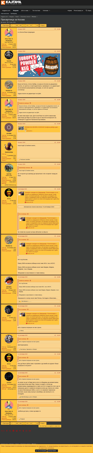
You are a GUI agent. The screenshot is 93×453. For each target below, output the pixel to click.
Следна (42, 25)
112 (31, 25)
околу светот (12, 181)
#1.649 (58, 372)
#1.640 (58, 123)
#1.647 (58, 335)
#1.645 (58, 277)
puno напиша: (23, 339)
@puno (45, 232)
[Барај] (88, 10)
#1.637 (58, 51)
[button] (30, 10)
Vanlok (4, 22)
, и (28, 349)
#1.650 (58, 401)
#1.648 (58, 354)
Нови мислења (5, 13)
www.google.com (12, 389)
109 (20, 25)
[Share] (55, 29)
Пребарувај (14, 13)
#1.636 (58, 29)
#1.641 (58, 142)
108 (17, 25)
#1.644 (58, 236)
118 (37, 25)
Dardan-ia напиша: (24, 103)
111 (27, 25)
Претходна (6, 25)
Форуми (15, 10)
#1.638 (58, 81)
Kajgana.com (6, 10)
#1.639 (58, 99)
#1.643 (58, 189)
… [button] (13, 25)
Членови (45, 10)
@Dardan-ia (39, 232)
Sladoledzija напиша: (24, 167)
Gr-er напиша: (23, 214)
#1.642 (58, 164)
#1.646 (58, 306)
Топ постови (36, 10)
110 (24, 25)
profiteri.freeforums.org (10, 185)
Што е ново (24, 10)
